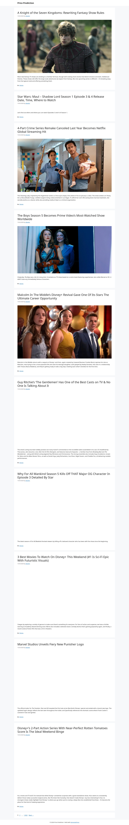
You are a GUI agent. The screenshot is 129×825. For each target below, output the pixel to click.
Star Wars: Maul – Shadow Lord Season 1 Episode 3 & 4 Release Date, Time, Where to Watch (60, 98)
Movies (21, 85)
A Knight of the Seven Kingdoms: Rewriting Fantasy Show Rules (60, 13)
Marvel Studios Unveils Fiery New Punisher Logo (50, 644)
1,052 (25, 815)
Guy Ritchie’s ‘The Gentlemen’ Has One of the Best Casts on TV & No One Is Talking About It (63, 384)
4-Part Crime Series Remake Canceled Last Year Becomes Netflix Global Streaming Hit (61, 130)
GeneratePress (75, 822)
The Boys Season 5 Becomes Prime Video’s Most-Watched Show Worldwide (61, 217)
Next (31, 815)
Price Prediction (25, 3)
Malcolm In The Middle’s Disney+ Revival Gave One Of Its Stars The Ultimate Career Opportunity (63, 296)
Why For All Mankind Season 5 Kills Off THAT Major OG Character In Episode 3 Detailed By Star (63, 475)
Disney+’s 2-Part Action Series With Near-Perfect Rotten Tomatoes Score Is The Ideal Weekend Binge (62, 730)
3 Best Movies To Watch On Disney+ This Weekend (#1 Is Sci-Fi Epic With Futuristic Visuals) (63, 558)
